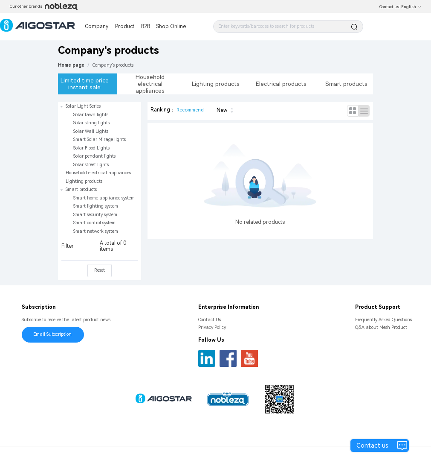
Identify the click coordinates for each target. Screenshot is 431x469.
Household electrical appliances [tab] (150, 83)
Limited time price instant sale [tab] (85, 84)
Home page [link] (71, 65)
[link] (113, 65)
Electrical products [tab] (281, 83)
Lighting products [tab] (216, 83)
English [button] (411, 7)
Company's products (113, 65)
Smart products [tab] (346, 83)
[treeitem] (99, 135)
